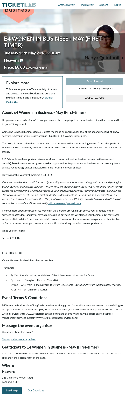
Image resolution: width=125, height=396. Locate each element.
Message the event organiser (18, 339)
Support (103, 4)
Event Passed (95, 81)
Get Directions (36, 390)
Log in (117, 4)
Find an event (87, 4)
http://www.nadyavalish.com (64, 203)
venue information (21, 60)
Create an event (66, 4)
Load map (12, 390)
